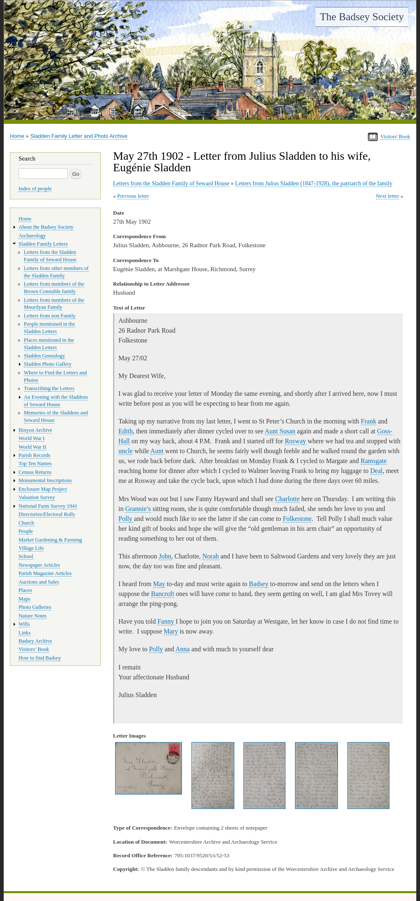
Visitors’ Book (34, 649)
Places (25, 590)
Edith (125, 431)
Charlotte (287, 498)
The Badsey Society (362, 17)
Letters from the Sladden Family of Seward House (171, 183)
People (26, 531)
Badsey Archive (35, 641)
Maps (24, 599)
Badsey (258, 583)
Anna (182, 649)
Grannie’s (138, 508)
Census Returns (35, 472)
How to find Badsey (40, 658)
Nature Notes (33, 616)
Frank (368, 421)
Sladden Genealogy (44, 356)
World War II (32, 447)
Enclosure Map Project (43, 489)
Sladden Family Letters (43, 244)
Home (17, 136)
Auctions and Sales (39, 582)
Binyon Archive (35, 430)
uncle (125, 450)
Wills (24, 624)
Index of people (35, 189)
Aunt (156, 450)
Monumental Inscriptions (45, 480)
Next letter (387, 196)
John (165, 556)
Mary (171, 631)
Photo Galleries (35, 607)
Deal (376, 470)
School (26, 556)
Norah (211, 556)
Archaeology (32, 236)
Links (25, 633)
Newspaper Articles (39, 565)
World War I (32, 438)
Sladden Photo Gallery (48, 364)
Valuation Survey (37, 497)
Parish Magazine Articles (45, 573)
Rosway (295, 441)
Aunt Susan (280, 431)
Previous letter (133, 196)
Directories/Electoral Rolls (47, 514)
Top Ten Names (35, 463)
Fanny (167, 621)
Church (26, 523)
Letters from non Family (50, 316)
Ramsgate (374, 460)
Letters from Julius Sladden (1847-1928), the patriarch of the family (313, 183)
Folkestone (297, 518)
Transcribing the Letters (49, 388)
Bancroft (162, 593)
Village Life (31, 548)
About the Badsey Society (46, 227)
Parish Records (34, 455)
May (159, 583)
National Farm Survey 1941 (48, 506)
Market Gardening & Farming (50, 540)
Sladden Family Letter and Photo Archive (78, 136)
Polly (126, 518)
